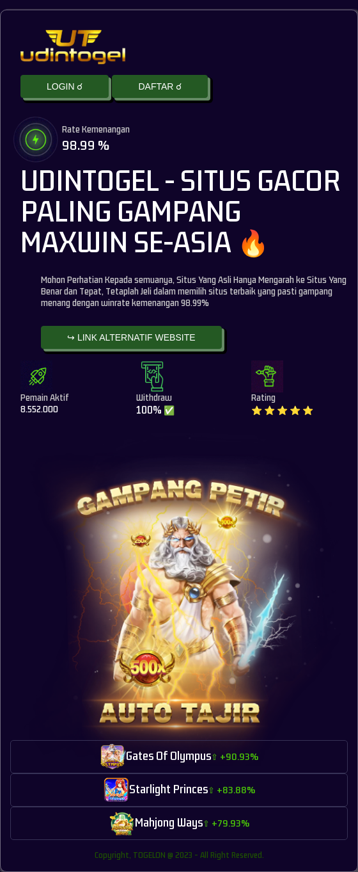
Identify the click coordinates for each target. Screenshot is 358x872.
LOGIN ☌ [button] (64, 86)
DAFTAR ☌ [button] (160, 86)
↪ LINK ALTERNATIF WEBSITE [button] (131, 337)
